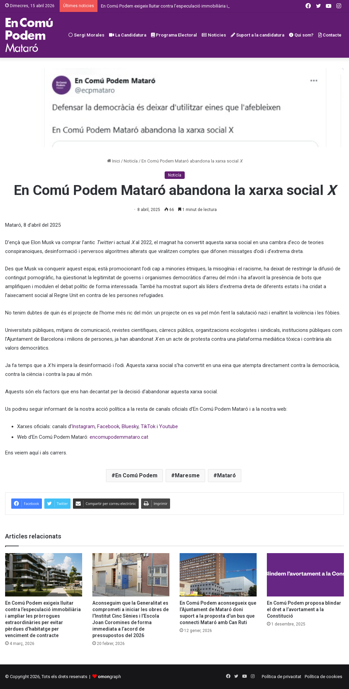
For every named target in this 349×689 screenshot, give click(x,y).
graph (109, 676)
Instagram (83, 426)
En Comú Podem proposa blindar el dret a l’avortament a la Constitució (304, 609)
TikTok (148, 426)
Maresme (187, 475)
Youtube (168, 426)
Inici (113, 161)
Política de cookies (323, 676)
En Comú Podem (136, 475)
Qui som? (301, 35)
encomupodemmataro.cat (119, 437)
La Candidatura (127, 35)
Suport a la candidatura (257, 35)
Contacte (330, 35)
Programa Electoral (174, 35)
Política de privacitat (281, 676)
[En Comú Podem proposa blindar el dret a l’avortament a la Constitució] (305, 574)
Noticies (214, 35)
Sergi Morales (86, 35)
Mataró (226, 475)
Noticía (131, 161)
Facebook (108, 426)
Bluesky (130, 426)
